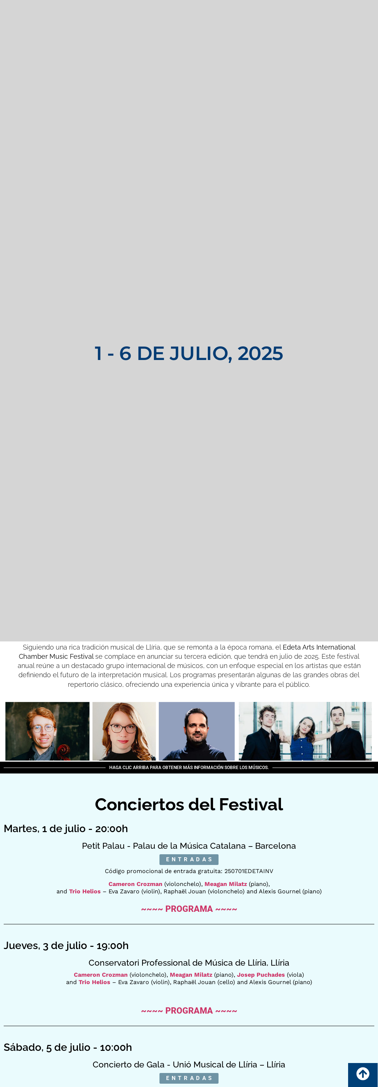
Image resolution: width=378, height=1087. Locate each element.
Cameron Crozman (135, 883)
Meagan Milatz (226, 883)
